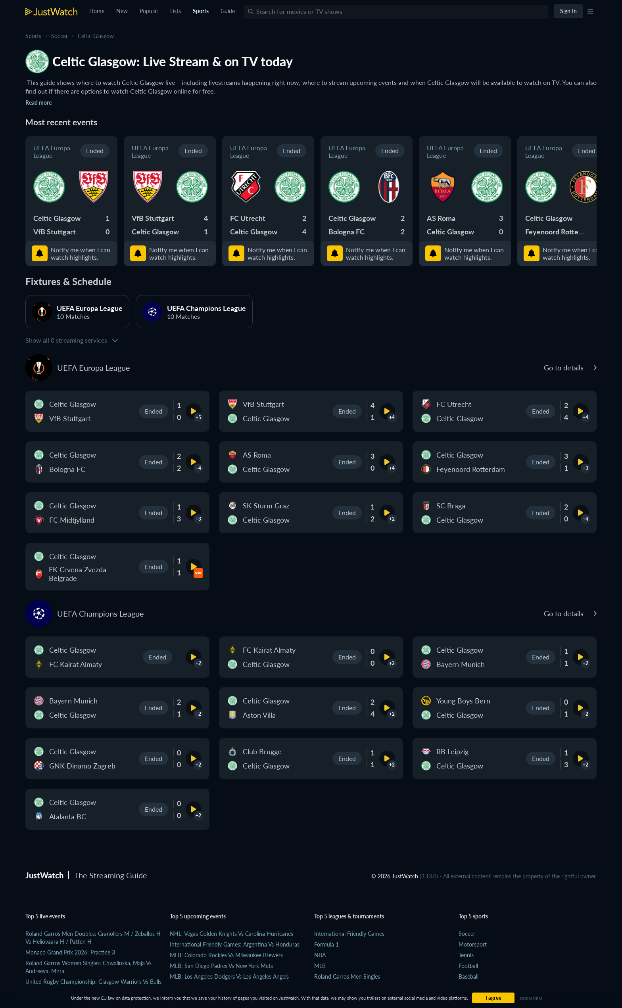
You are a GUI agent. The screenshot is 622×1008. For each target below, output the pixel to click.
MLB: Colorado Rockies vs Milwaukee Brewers (226, 955)
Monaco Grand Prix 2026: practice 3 (70, 952)
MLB (320, 965)
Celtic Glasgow (96, 36)
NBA (320, 955)
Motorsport (473, 944)
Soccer (59, 36)
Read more (38, 102)
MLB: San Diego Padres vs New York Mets (221, 965)
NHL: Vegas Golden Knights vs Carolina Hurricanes (231, 933)
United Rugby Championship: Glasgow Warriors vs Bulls (93, 981)
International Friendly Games (349, 933)
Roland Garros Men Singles (347, 976)
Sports (33, 36)
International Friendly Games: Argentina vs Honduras (234, 944)
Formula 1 (326, 944)
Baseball (468, 976)
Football (468, 965)
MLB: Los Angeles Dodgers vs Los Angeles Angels (229, 976)
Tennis (466, 955)
